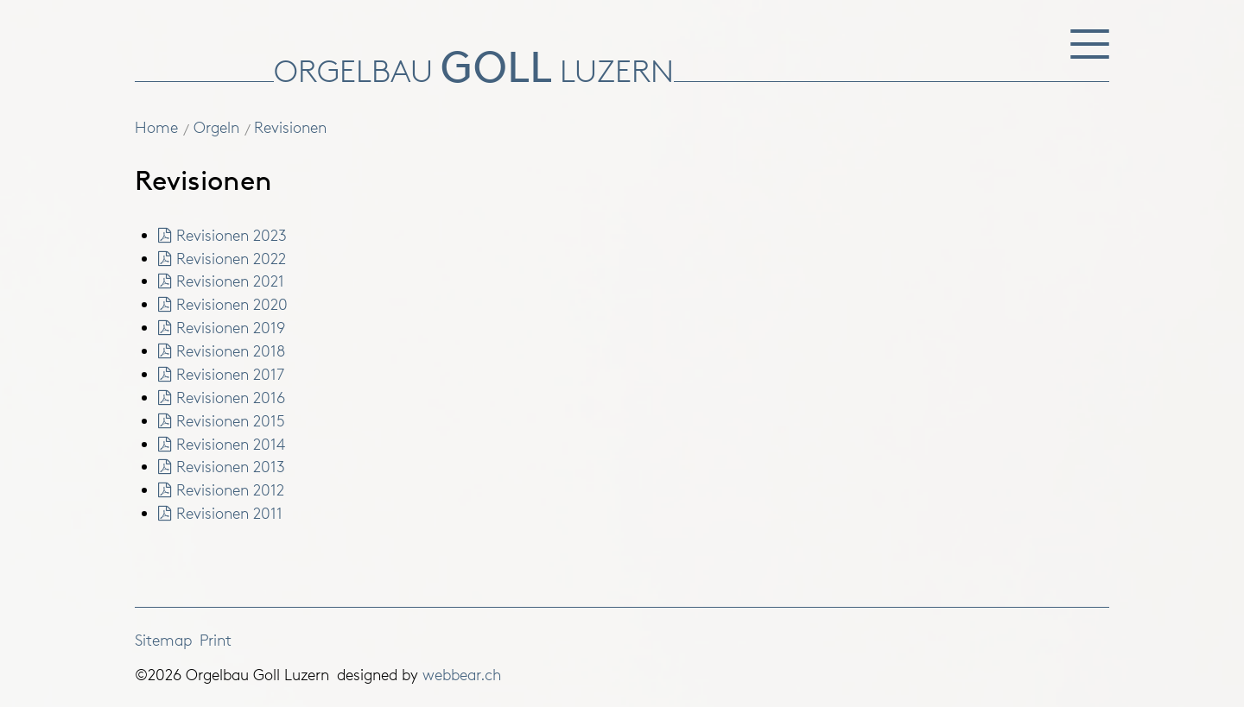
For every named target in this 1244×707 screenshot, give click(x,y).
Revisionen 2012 (221, 489)
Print (216, 639)
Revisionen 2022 (222, 258)
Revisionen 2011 (220, 512)
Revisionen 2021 (221, 280)
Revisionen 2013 (222, 466)
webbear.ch (461, 674)
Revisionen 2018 (222, 350)
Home (156, 126)
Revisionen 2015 (222, 420)
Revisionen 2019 (222, 327)
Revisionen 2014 (222, 443)
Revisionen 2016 (222, 397)
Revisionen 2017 (221, 373)
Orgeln (216, 126)
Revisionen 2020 (223, 303)
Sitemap (163, 639)
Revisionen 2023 (223, 234)
